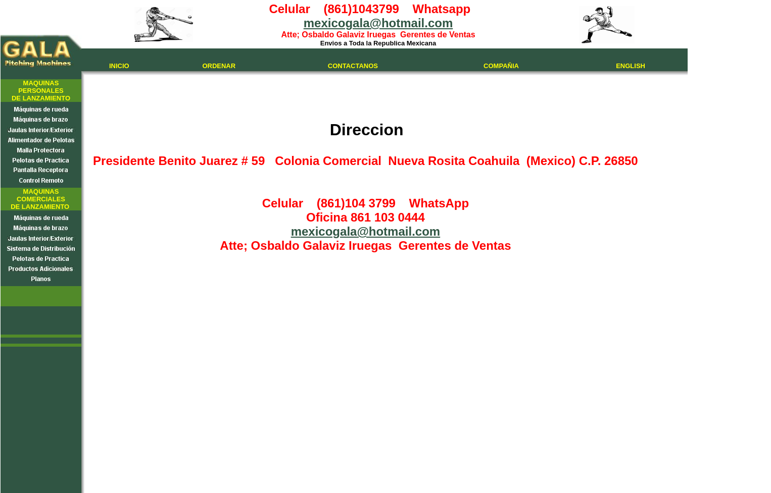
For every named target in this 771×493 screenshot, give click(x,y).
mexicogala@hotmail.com (378, 23)
